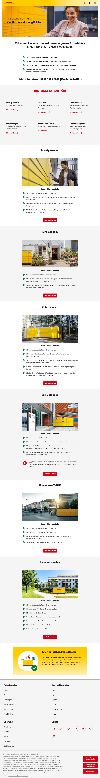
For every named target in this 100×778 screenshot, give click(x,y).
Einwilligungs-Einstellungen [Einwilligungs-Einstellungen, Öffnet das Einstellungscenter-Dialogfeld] (90, 760)
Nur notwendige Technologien (90, 767)
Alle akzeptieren (90, 773)
